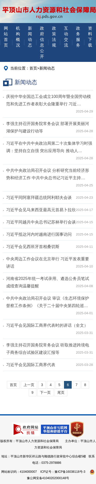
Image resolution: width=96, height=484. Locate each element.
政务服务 (78, 36)
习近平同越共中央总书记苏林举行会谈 (41, 222)
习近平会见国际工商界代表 (30, 365)
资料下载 (90, 36)
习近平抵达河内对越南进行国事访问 (39, 234)
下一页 (45, 392)
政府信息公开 (42, 42)
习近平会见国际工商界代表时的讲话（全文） (47, 325)
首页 (33, 68)
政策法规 (54, 36)
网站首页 (6, 36)
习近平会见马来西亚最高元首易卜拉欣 (41, 210)
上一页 (29, 385)
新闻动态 (30, 36)
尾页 (61, 392)
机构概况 (18, 36)
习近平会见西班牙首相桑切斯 (32, 246)
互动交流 (66, 36)
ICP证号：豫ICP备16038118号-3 (62, 472)
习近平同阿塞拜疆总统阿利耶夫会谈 (39, 197)
